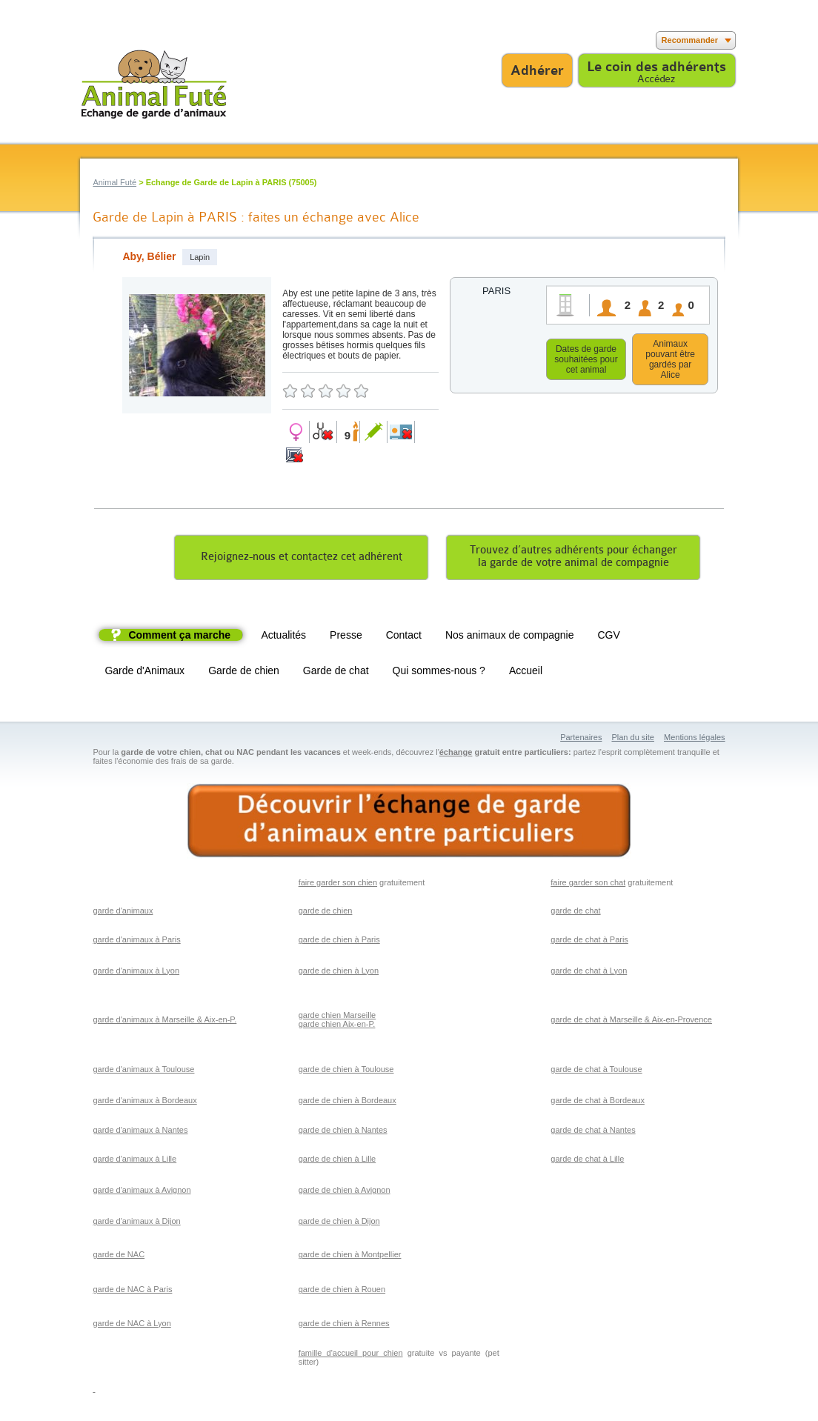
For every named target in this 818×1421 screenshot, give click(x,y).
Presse (346, 637)
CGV (608, 637)
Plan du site (632, 739)
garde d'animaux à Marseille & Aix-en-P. (164, 1021)
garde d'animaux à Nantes (140, 1132)
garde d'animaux (123, 912)
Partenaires (581, 739)
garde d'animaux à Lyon (136, 972)
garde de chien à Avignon (344, 1192)
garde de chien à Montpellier (350, 1256)
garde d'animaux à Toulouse (143, 1071)
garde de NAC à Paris (132, 1291)
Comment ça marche (179, 637)
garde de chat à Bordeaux (598, 1102)
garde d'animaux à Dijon (136, 1223)
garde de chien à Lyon (339, 972)
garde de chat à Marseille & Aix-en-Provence (631, 1021)
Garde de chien (243, 673)
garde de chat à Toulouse (596, 1071)
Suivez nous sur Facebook (91, 40)
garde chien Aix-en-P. (337, 1026)
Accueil (525, 673)
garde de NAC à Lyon (131, 1325)
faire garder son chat (588, 884)
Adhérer (537, 70)
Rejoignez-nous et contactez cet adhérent (301, 559)
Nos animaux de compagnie (509, 637)
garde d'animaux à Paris (136, 941)
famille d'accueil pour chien (351, 1355)
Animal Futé (114, 182)
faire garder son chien (338, 884)
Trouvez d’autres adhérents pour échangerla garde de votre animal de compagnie (573, 558)
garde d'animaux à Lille (134, 1161)
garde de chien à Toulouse (346, 1071)
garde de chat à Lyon (589, 972)
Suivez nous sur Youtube (135, 40)
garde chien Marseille (337, 1017)
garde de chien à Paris (339, 941)
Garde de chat (336, 673)
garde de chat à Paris (589, 941)
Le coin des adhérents (656, 67)
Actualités (283, 637)
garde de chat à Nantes (593, 1132)
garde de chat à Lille (587, 1161)
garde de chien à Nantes (343, 1132)
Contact (404, 637)
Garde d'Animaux (144, 673)
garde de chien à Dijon (339, 1223)
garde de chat (575, 912)
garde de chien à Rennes (344, 1325)
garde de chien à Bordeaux (347, 1102)
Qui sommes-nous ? (439, 673)
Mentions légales (694, 739)
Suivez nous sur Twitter (113, 40)
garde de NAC (118, 1256)
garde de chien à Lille (337, 1161)
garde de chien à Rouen (342, 1291)
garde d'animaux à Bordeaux (144, 1102)
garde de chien (326, 912)
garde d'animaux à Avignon (141, 1192)
